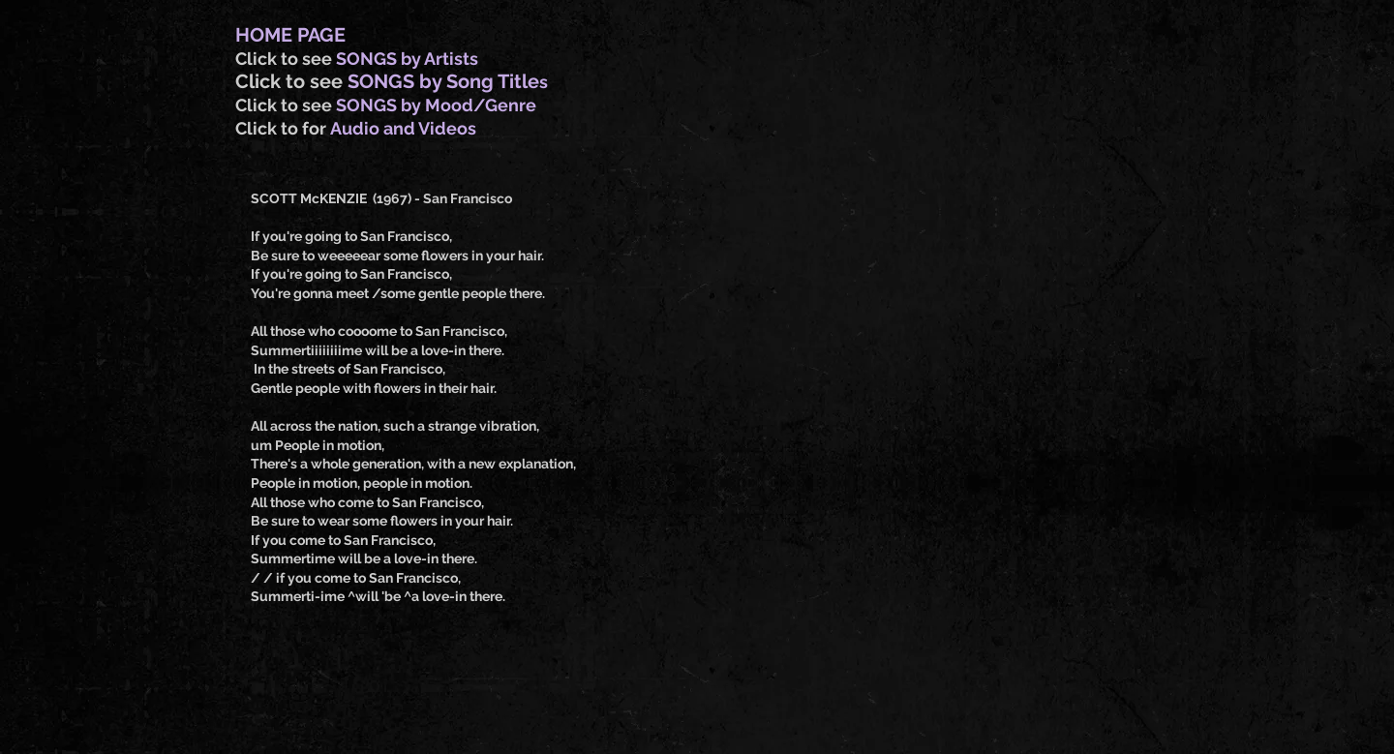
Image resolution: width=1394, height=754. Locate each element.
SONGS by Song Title (443, 81)
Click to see (285, 58)
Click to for (282, 128)
